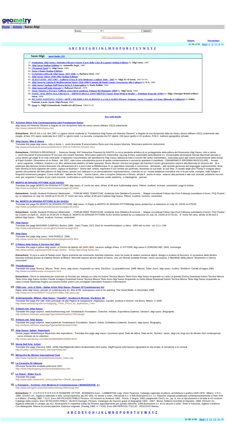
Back (204, 44)
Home (6, 26)
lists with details (113, 116)
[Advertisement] (113, 9)
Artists (17, 26)
